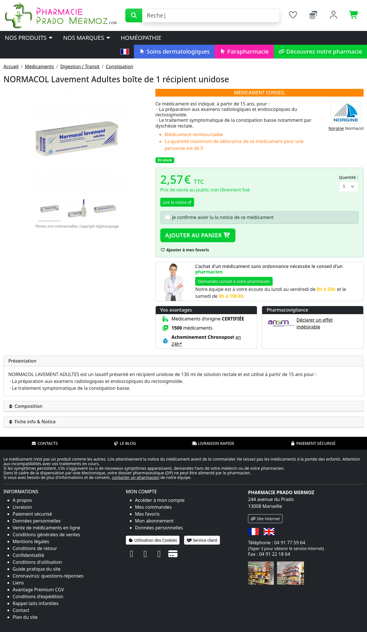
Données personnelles (37, 521)
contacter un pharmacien (135, 477)
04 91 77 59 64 (289, 542)
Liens (18, 583)
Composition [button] (25, 406)
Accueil (11, 66)
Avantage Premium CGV (38, 589)
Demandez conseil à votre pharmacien (234, 281)
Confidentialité (28, 555)
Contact (21, 610)
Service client (202, 540)
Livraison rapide (213, 443)
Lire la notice (177, 202)
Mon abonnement (154, 521)
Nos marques (87, 38)
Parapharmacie (244, 51)
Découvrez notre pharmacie (320, 51)
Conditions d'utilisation (37, 562)
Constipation (119, 66)
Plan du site (25, 617)
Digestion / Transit (79, 66)
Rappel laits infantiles (35, 603)
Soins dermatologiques (174, 51)
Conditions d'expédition (38, 596)
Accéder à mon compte (160, 500)
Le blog (125, 443)
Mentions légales (31, 541)
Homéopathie (141, 38)
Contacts (45, 443)
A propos (22, 500)
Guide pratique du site (36, 569)
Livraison (22, 507)
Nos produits (29, 38)
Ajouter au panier (198, 235)
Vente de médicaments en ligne (46, 528)
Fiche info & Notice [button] (32, 421)
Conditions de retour (35, 548)
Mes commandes (153, 507)
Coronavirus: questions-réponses (48, 576)
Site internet (265, 518)
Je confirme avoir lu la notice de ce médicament (223, 217)
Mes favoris (147, 514)
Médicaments (39, 66)
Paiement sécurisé (312, 443)
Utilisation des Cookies (152, 540)
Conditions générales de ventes (46, 534)
